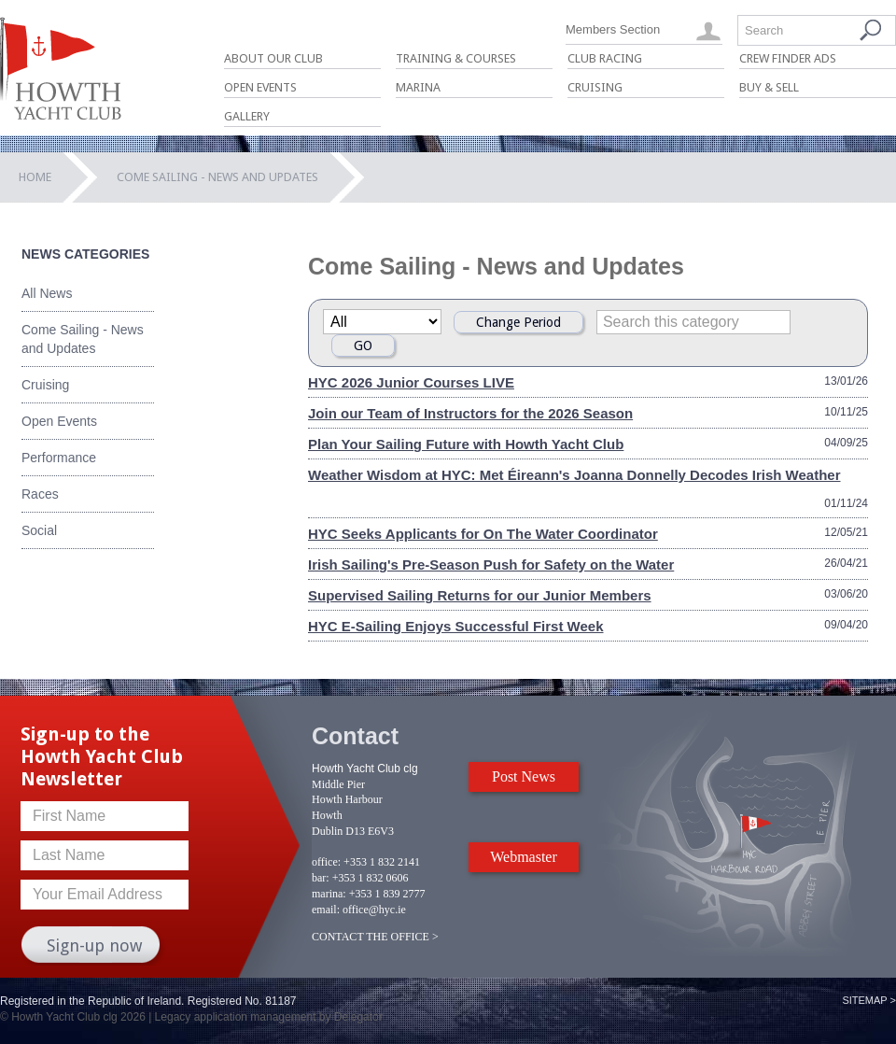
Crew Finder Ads (787, 58)
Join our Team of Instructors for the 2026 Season (470, 413)
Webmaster (523, 857)
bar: (320, 877)
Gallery (247, 116)
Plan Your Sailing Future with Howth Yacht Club (465, 444)
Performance (58, 457)
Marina (418, 87)
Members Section (613, 29)
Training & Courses (456, 58)
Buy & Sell (769, 87)
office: (326, 861)
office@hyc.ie (374, 909)
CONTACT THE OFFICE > (375, 936)
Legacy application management (235, 1016)
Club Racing (604, 58)
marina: (329, 893)
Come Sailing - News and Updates (82, 339)
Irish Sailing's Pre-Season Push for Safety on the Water (491, 564)
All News (46, 293)
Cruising (595, 87)
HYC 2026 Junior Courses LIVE (411, 382)
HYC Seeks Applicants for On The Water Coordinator (483, 534)
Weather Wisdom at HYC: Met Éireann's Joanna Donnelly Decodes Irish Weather (574, 475)
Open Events (260, 87)
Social (39, 530)
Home (35, 177)
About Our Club (273, 58)
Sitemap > (869, 1000)
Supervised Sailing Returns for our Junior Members (479, 595)
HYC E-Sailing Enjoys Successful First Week (456, 626)
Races (40, 494)
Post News (523, 776)
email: (326, 909)
